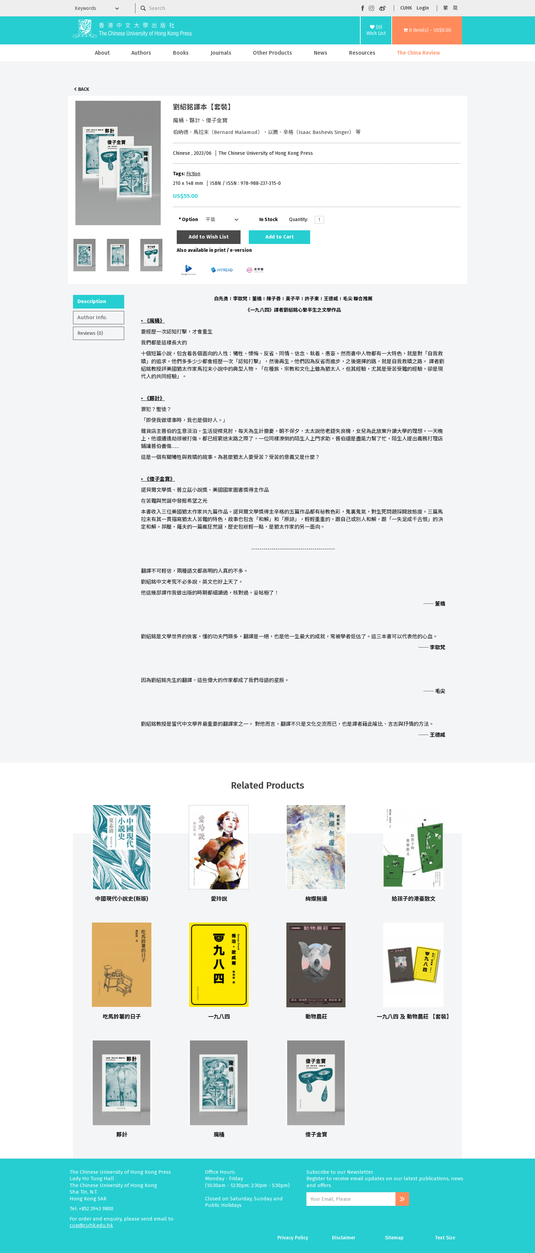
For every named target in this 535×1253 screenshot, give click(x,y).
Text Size (445, 1238)
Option (190, 219)
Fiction (193, 174)
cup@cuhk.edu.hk (91, 1225)
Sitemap (394, 1238)
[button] (427, 30)
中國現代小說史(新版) (121, 899)
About (102, 53)
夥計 (121, 1134)
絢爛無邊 (316, 899)
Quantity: (298, 219)
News (320, 53)
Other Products (272, 53)
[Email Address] (350, 1199)
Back (83, 89)
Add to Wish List (209, 237)
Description (91, 301)
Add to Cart (279, 237)
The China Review (418, 53)
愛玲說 (219, 899)
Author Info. (92, 317)
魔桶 (219, 1134)
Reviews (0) (90, 333)
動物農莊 (316, 1016)
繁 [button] (445, 8)
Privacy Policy (292, 1238)
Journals (221, 53)
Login (423, 8)
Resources (362, 53)
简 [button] (455, 8)
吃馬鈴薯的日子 (122, 1016)
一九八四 (219, 1016)
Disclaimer (344, 1238)
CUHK (406, 8)
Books (181, 53)
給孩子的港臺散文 (413, 899)
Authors (141, 53)
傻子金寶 (316, 1134)
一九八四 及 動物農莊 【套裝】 (414, 1016)
